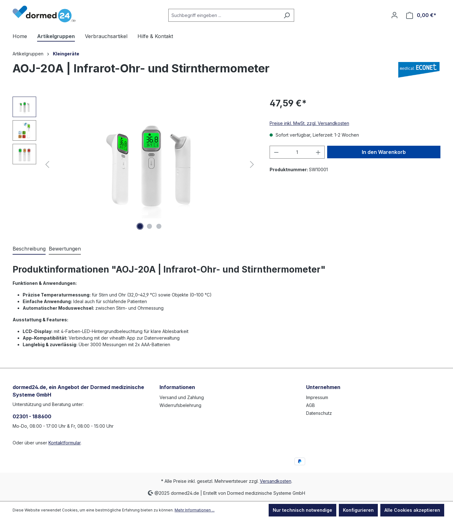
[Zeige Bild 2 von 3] (149, 226)
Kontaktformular (64, 442)
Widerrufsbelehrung (180, 405)
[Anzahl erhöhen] (318, 152)
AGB (310, 405)
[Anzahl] (297, 152)
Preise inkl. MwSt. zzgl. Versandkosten (309, 123)
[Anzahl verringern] (276, 152)
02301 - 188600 (32, 416)
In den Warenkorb (384, 152)
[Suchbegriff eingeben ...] (224, 15)
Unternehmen (323, 387)
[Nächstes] (252, 164)
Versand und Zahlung (181, 397)
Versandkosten (275, 481)
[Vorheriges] (47, 164)
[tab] (29, 249)
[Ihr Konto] (394, 15)
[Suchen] (286, 15)
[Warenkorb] (421, 15)
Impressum (317, 397)
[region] (134, 164)
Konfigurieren (358, 510)
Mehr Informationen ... (195, 510)
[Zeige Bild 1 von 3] (140, 226)
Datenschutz (319, 413)
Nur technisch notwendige (302, 510)
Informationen (177, 387)
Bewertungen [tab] (65, 248)
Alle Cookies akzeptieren (412, 510)
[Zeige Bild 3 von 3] (158, 226)
